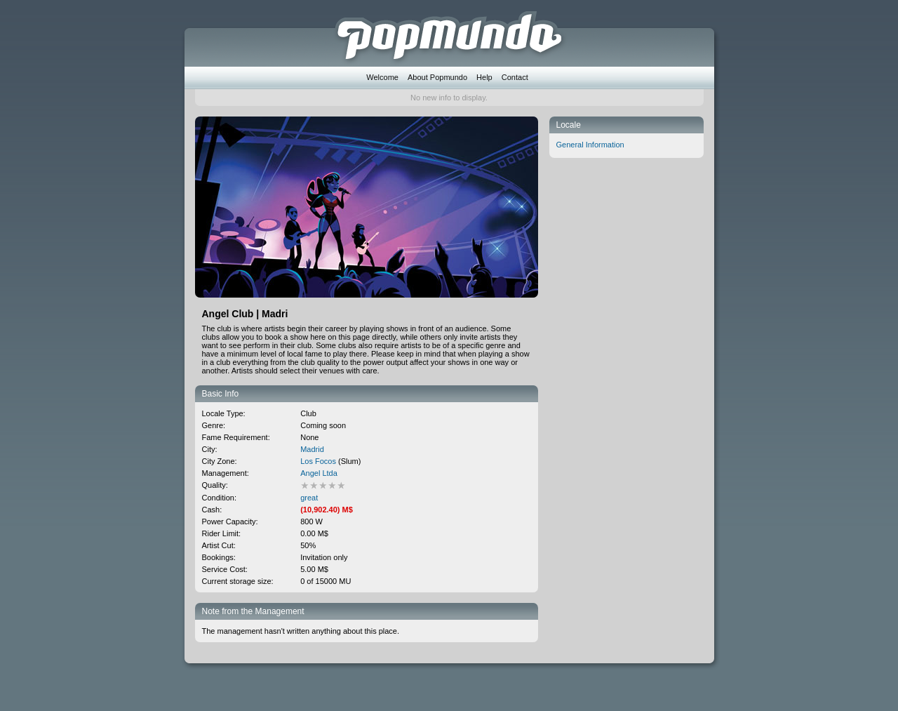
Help (484, 77)
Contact (515, 77)
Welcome (382, 77)
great (309, 497)
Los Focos (318, 461)
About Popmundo (437, 77)
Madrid (312, 449)
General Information (590, 144)
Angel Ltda (318, 473)
